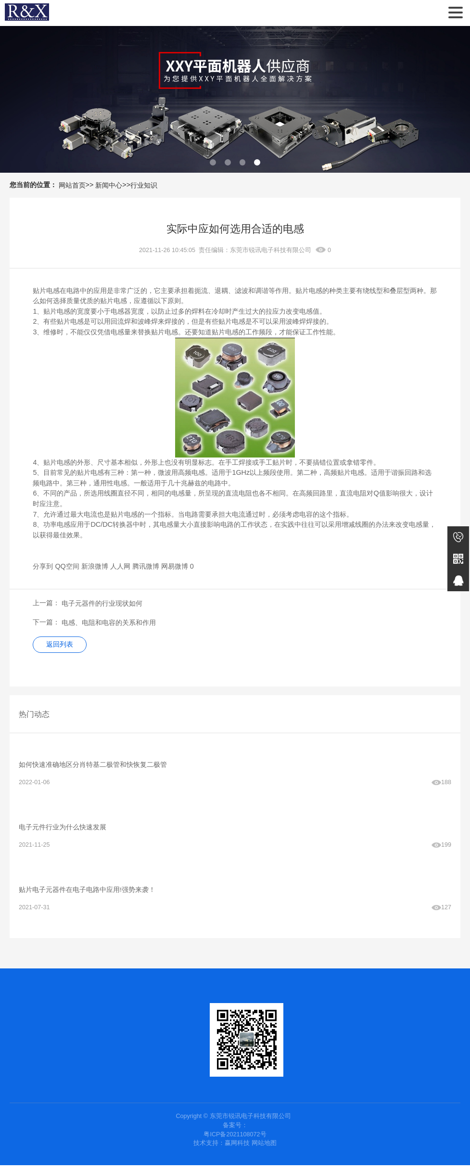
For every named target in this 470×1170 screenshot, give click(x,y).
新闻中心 (108, 185)
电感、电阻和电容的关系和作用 (109, 622)
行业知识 (143, 185)
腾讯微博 (145, 566)
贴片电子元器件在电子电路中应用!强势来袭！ (87, 894)
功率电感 (56, 524)
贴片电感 (46, 290)
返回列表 (61, 645)
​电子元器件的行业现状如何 (102, 603)
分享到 (43, 566)
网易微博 (174, 566)
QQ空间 (67, 566)
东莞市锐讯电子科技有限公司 (27, 13)
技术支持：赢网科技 (221, 1148)
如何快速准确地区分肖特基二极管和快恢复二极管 (93, 766)
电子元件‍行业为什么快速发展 (62, 830)
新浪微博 (94, 566)
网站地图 (264, 1148)
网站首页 (72, 185)
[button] (213, 162)
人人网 (120, 566)
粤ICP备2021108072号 (234, 1138)
